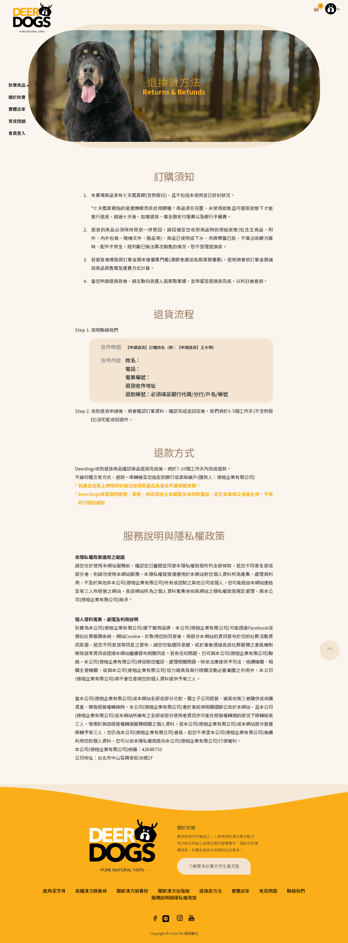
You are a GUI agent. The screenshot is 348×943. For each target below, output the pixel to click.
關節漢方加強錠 (174, 890)
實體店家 (16, 109)
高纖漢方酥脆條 (91, 890)
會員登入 (16, 133)
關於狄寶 (16, 97)
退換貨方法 (210, 890)
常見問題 (16, 121)
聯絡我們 (296, 890)
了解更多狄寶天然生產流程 (213, 866)
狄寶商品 (18, 85)
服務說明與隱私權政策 (174, 897)
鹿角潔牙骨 (54, 890)
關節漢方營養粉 (132, 890)
